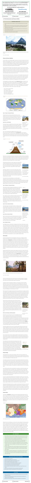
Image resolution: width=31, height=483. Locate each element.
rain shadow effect (18, 132)
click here (26, 2)
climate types (18, 81)
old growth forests (18, 253)
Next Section (26, 16)
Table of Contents (16, 16)
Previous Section (6, 16)
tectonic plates (9, 394)
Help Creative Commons (9, 11)
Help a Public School (22, 11)
